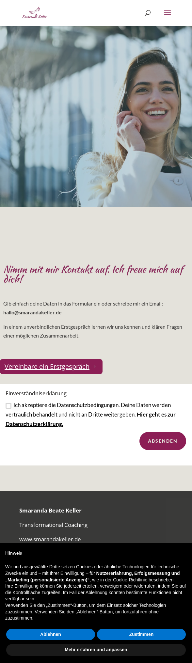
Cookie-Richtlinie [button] (130, 579)
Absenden (163, 447)
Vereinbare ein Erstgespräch (47, 366)
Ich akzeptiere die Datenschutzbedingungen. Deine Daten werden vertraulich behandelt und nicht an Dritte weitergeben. (91, 421)
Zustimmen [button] (141, 634)
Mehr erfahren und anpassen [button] (96, 649)
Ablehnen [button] (50, 634)
